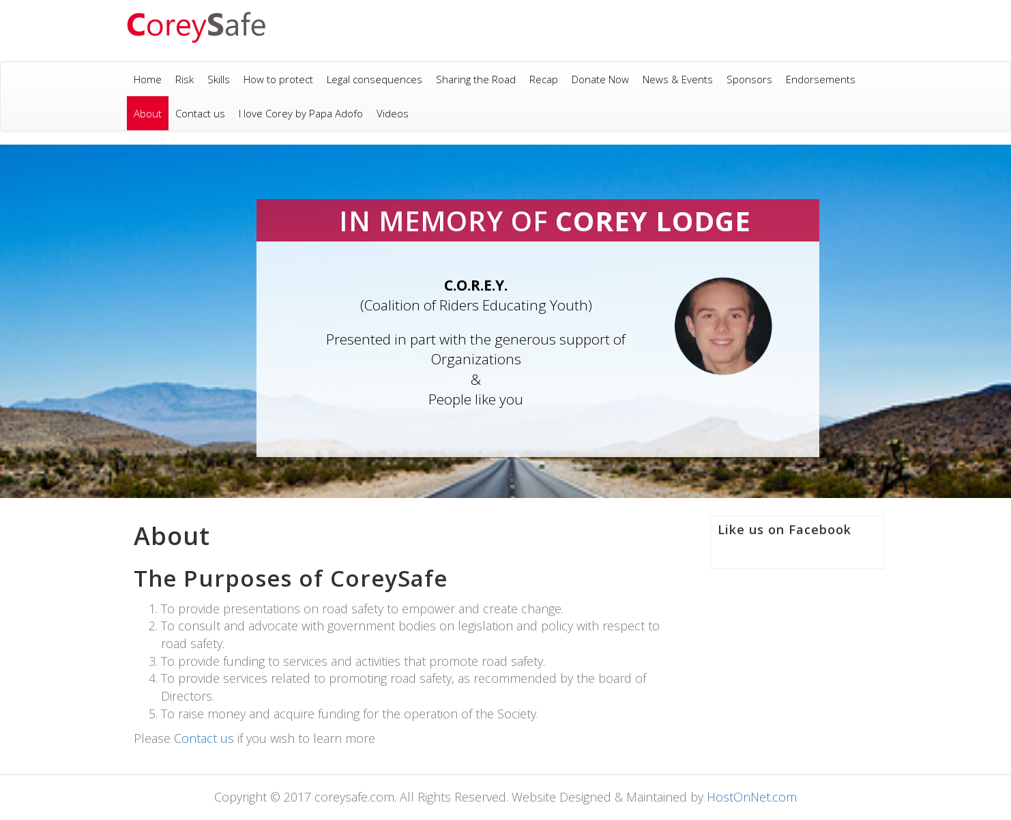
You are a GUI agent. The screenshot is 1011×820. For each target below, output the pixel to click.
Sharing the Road (476, 79)
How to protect (278, 79)
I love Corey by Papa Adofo (301, 113)
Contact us (200, 113)
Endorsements (820, 79)
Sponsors (749, 79)
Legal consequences (374, 79)
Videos (393, 113)
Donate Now (600, 79)
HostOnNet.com (752, 797)
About (148, 113)
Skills (218, 79)
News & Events (678, 79)
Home (148, 79)
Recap (543, 79)
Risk (184, 79)
